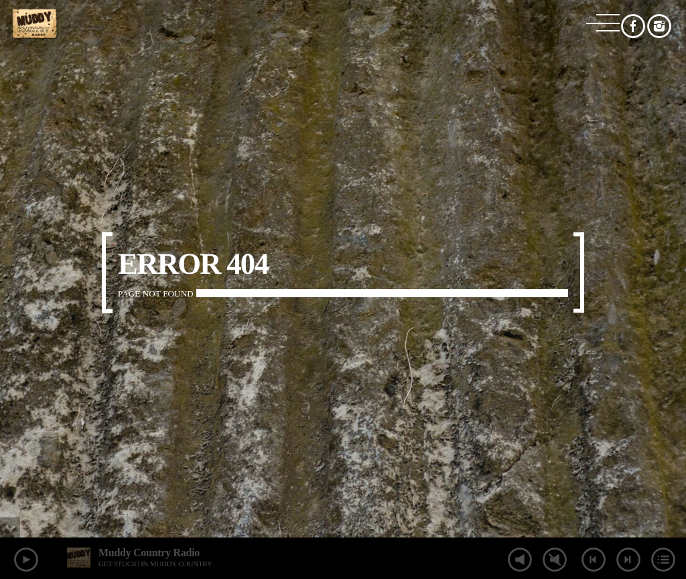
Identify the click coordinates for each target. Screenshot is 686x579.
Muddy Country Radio (149, 552)
